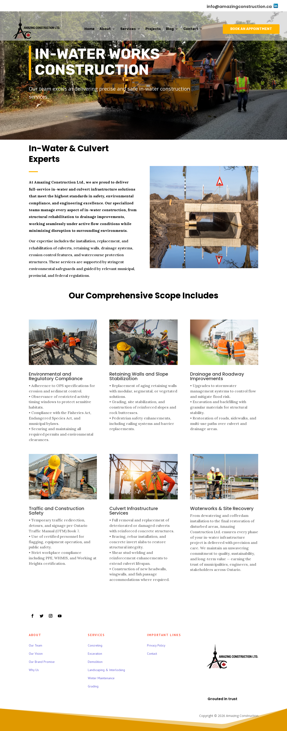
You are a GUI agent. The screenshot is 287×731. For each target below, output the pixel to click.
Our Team (35, 645)
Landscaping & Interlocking (106, 670)
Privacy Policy (156, 645)
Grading (93, 686)
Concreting (95, 645)
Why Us (34, 670)
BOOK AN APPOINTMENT (251, 29)
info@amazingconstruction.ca (239, 6)
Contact (190, 29)
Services (128, 29)
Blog (170, 29)
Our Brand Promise (42, 662)
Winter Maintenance (101, 678)
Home (89, 29)
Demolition (95, 662)
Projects (153, 29)
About (105, 29)
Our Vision (36, 654)
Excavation (95, 654)
